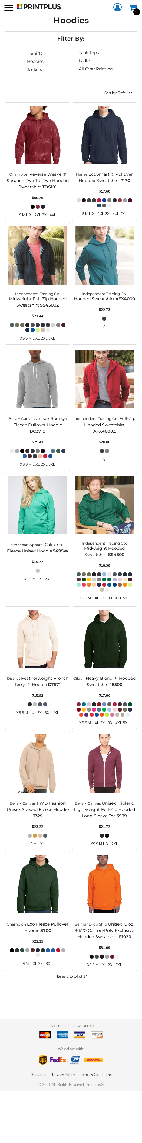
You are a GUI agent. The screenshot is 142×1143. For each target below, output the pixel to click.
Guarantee (39, 1074)
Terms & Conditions (96, 1074)
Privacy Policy (63, 1074)
